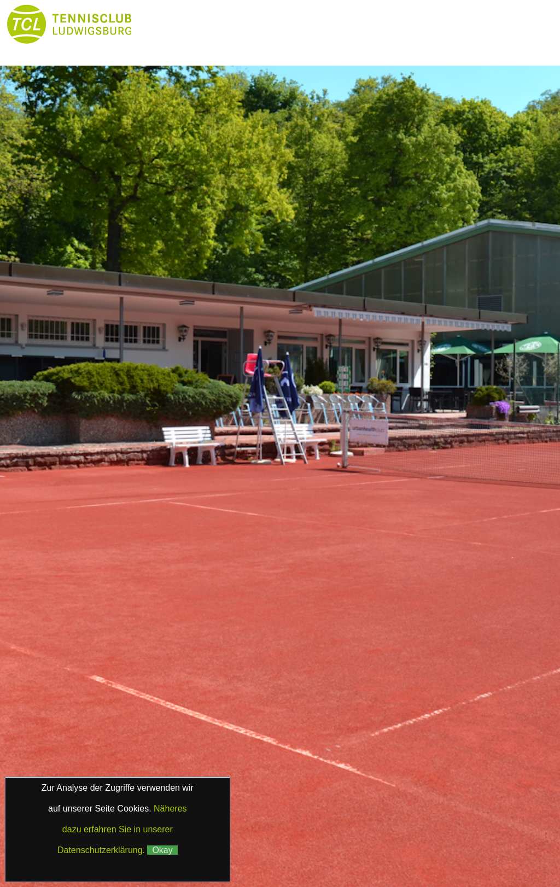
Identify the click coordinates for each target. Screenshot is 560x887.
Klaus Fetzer (272, 841)
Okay (162, 850)
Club (302, 24)
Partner (236, 46)
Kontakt (368, 46)
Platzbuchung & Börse (455, 24)
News (235, 24)
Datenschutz (303, 829)
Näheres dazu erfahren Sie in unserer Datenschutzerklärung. (122, 829)
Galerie (302, 46)
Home (169, 24)
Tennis (368, 24)
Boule (169, 46)
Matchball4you (298, 856)
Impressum (245, 829)
